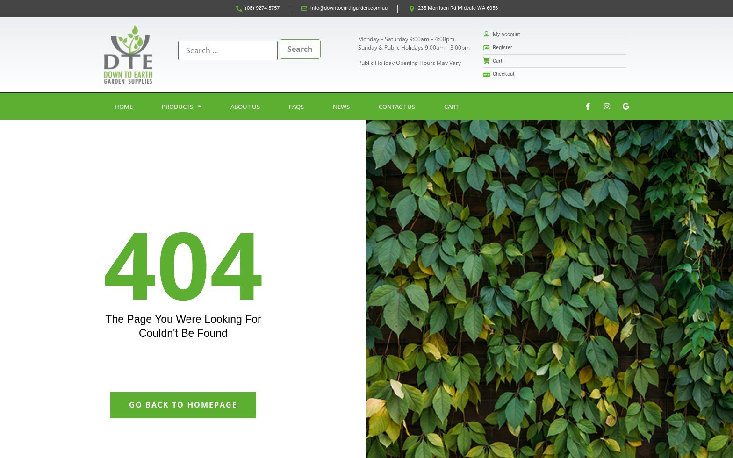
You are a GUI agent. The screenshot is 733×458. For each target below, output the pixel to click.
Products (181, 106)
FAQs (296, 106)
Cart (451, 106)
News (341, 106)
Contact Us (397, 106)
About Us (245, 106)
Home (124, 106)
